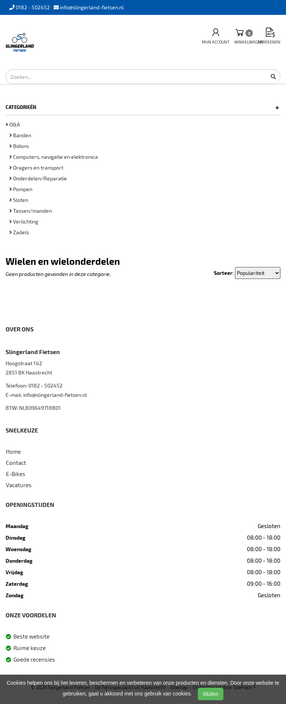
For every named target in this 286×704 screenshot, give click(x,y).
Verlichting (23, 221)
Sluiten (211, 694)
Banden (20, 135)
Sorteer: (224, 273)
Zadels (19, 232)
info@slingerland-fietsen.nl (55, 395)
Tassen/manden (30, 211)
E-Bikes (15, 473)
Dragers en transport (36, 167)
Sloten (18, 200)
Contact (16, 462)
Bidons (19, 146)
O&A (13, 124)
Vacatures (19, 485)
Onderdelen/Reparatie (38, 178)
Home (13, 451)
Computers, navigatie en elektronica (53, 157)
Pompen (20, 189)
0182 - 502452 (45, 385)
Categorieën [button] (142, 107)
